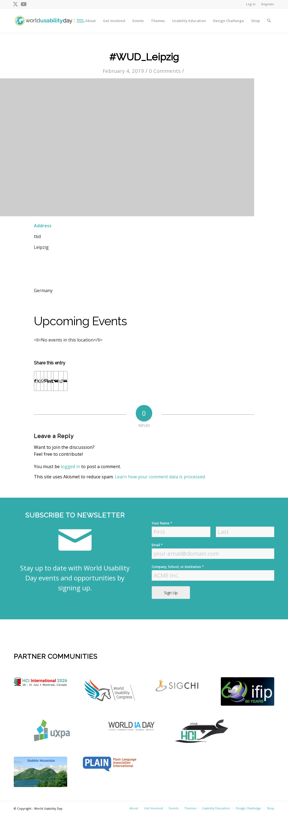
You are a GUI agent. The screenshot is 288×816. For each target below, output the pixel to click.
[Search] (268, 21)
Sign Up (171, 592)
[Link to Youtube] (24, 4)
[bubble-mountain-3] (40, 772)
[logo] (40, 681)
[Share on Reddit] (61, 381)
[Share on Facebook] (35, 381)
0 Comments (165, 70)
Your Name (162, 523)
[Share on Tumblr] (52, 381)
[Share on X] (38, 381)
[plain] (109, 764)
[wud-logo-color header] (50, 21)
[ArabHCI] (201, 731)
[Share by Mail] (65, 381)
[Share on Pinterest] (45, 381)
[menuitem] (251, 4)
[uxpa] (52, 730)
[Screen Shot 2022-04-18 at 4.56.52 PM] (247, 691)
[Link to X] (15, 4)
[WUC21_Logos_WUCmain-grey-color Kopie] (109, 691)
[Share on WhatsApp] (42, 381)
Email (157, 545)
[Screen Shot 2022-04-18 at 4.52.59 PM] (132, 725)
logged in (70, 466)
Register (267, 4)
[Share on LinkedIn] (49, 381)
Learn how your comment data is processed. (160, 477)
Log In (251, 4)
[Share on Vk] (56, 381)
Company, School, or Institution (178, 566)
